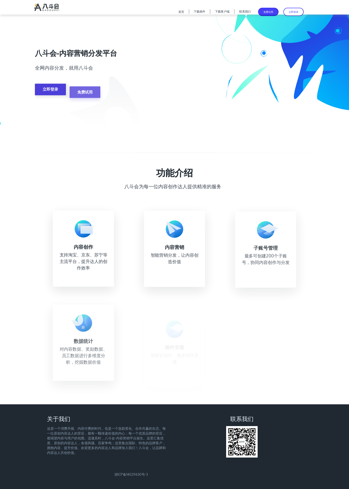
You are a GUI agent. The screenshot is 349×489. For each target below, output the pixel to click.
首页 (181, 12)
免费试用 (268, 11)
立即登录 (293, 11)
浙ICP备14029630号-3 (131, 474)
